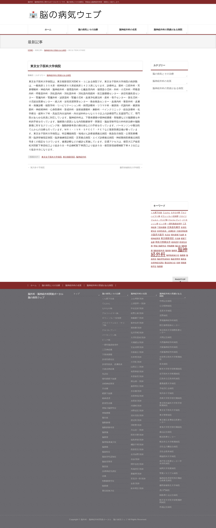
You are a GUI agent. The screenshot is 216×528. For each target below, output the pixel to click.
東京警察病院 (165, 415)
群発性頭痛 (107, 403)
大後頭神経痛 (108, 369)
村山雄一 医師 (137, 381)
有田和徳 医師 (137, 371)
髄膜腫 (105, 486)
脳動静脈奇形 (108, 427)
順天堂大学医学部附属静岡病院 (170, 501)
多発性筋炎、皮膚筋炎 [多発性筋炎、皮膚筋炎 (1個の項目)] (166, 231)
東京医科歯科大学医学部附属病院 (170, 404)
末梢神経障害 (108, 383)
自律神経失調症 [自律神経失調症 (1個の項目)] (157, 263)
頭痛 (104, 476)
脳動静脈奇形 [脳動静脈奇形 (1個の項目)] (159, 251)
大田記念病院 (165, 337)
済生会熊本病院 (166, 451)
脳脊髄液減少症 (109, 442)
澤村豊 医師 (136, 425)
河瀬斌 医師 (136, 405)
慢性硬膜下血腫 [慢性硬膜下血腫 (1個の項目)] (177, 235)
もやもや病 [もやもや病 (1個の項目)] (175, 212)
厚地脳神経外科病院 (168, 320)
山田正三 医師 (137, 367)
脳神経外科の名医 (162, 81)
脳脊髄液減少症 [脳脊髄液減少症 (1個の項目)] (172, 255)
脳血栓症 (106, 452)
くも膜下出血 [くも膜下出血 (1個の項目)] (156, 212)
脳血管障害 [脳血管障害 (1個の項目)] (175, 259)
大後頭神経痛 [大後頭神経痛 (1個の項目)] (181, 231)
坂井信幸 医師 (137, 323)
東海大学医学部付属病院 (170, 427)
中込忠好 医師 (137, 308)
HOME (30, 50)
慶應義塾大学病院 (167, 383)
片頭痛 (105, 388)
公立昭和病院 (165, 306)
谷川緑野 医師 (137, 454)
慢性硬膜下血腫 (109, 378)
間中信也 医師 (137, 464)
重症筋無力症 (108, 490)
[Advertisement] (169, 147)
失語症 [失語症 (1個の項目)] (167, 235)
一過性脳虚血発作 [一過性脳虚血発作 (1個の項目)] (174, 224)
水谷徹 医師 (136, 391)
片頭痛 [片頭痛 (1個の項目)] (177, 238)
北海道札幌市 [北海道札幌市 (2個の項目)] (173, 227)
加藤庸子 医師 (137, 318)
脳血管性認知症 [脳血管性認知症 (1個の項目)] (163, 259)
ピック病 (106, 340)
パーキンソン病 (109, 335)
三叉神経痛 (107, 349)
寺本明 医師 (136, 357)
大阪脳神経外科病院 (168, 347)
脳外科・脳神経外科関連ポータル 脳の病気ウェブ (104, 519)
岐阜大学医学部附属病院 (170, 369)
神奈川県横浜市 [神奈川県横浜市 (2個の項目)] (163, 242)
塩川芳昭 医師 (137, 332)
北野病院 (163, 315)
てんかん (106, 303)
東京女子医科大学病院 (52, 157)
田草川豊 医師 (137, 435)
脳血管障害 (107, 461)
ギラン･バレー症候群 (111, 318)
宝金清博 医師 (137, 347)
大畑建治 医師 (137, 342)
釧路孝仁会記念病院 (168, 495)
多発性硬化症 (108, 359)
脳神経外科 (81, 157)
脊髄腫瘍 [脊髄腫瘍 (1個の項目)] (170, 246)
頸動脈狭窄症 (108, 481)
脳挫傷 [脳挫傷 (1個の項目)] (168, 251)
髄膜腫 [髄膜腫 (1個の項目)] (160, 266)
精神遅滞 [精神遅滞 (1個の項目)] (175, 242)
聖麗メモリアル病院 (168, 473)
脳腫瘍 (105, 447)
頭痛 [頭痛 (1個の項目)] (178, 263)
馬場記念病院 (165, 507)
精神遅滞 (106, 398)
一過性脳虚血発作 (110, 344)
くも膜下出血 (108, 298)
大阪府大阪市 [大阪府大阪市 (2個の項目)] (157, 234)
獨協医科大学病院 (167, 456)
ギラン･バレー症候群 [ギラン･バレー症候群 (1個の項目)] (170, 216)
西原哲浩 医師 (137, 449)
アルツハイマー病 (110, 313)
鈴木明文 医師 (137, 488)
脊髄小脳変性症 (109, 408)
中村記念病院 (165, 301)
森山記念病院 (165, 432)
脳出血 (105, 417)
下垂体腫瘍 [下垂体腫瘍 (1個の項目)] (161, 227)
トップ (76, 293)
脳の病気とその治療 (163, 73)
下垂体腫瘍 (107, 354)
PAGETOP (180, 279)
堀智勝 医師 (136, 327)
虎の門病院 (164, 490)
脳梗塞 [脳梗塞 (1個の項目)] (174, 251)
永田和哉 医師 (137, 396)
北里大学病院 (165, 310)
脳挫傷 (105, 432)
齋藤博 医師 (136, 473)
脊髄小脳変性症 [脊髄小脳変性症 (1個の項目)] (159, 246)
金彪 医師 (135, 483)
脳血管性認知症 (109, 456)
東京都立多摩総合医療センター (170, 421)
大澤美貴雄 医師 (138, 337)
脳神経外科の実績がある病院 (55, 50)
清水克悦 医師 (137, 415)
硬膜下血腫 (107, 393)
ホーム (34, 285)
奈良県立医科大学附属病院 (170, 358)
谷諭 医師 (135, 459)
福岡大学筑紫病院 (167, 468)
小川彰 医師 (136, 362)
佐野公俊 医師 (137, 313)
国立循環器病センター (169, 325)
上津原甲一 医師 (138, 303)
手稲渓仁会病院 (166, 388)
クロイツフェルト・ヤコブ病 (113, 324)
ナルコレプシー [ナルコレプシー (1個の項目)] (174, 220)
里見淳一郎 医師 (138, 478)
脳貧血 (105, 466)
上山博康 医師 (137, 298)
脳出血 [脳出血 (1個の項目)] (178, 246)
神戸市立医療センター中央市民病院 (170, 462)
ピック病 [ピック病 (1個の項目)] (162, 224)
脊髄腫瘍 (106, 413)
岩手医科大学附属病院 (169, 373)
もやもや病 (107, 308)
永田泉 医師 (136, 401)
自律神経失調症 (109, 471)
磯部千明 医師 (137, 444)
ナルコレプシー (109, 330)
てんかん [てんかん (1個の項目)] (166, 212)
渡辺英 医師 (136, 420)
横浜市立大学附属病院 (169, 441)
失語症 (105, 374)
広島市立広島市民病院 (169, 378)
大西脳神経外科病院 (168, 342)
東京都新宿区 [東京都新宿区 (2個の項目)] (167, 238)
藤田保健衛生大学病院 (131, 167)
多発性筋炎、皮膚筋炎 (112, 364)
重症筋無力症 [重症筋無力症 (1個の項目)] (170, 263)
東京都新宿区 (69, 157)
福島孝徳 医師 (137, 439)
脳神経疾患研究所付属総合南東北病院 (170, 479)
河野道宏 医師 (137, 410)
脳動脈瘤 (106, 422)
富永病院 (163, 364)
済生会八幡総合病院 (168, 446)
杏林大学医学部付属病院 (170, 398)
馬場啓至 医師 (137, 469)
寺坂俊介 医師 (137, 352)
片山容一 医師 (137, 430)
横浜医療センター (167, 437)
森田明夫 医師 (137, 386)
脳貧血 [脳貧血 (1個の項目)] (183, 259)
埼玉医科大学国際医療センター (170, 331)
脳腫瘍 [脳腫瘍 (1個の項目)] (182, 255)
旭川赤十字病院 (36, 167)
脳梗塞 (105, 437)
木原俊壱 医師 (137, 376)
